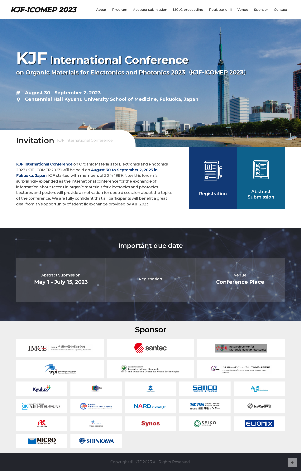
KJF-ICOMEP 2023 (43, 9)
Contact (280, 10)
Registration (220, 10)
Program (119, 10)
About (101, 10)
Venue (242, 10)
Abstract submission (150, 10)
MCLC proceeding (188, 10)
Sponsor (261, 10)
